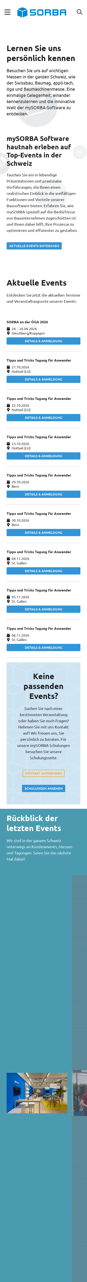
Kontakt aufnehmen (43, 773)
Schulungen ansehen (44, 788)
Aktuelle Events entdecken (34, 246)
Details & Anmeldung (43, 341)
